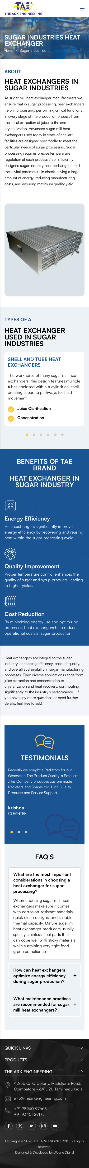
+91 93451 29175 (29, 1114)
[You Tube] (55, 1126)
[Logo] (23, 8)
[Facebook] (9, 1126)
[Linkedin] (32, 1126)
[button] (27, 435)
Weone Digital (64, 1152)
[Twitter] (20, 1126)
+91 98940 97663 (30, 1108)
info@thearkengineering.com (40, 1098)
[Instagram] (43, 1126)
